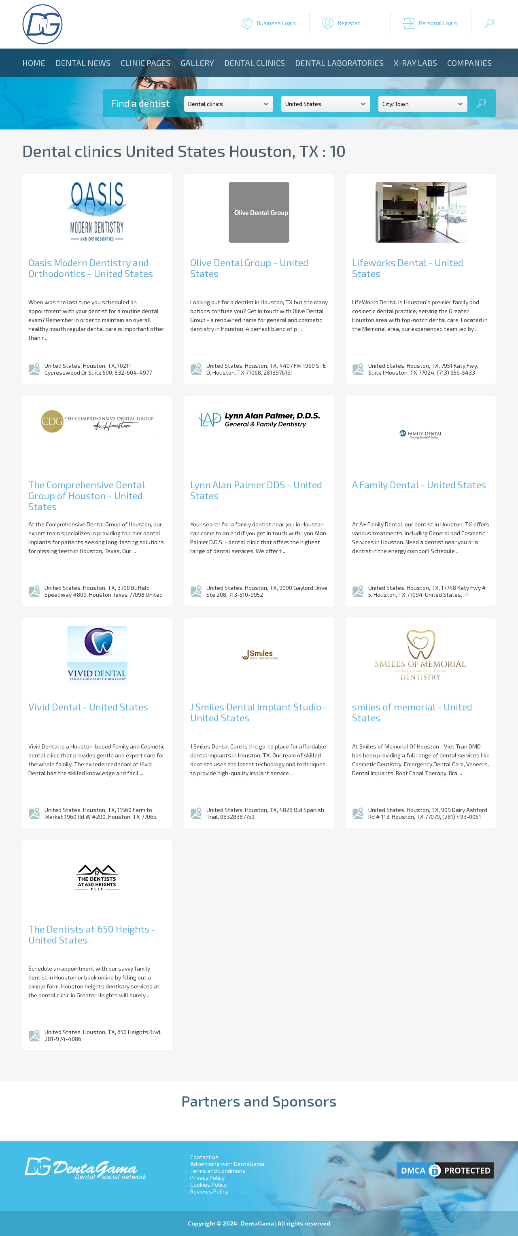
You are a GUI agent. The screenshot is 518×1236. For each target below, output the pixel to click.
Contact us (204, 1156)
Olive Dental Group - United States (249, 268)
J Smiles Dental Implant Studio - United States (259, 712)
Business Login (276, 22)
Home (33, 63)
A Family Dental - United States (419, 484)
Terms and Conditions (218, 1170)
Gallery (197, 63)
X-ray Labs (415, 63)
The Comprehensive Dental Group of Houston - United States (86, 495)
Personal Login (438, 22)
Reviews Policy (209, 1191)
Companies (469, 63)
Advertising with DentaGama (227, 1163)
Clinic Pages (145, 63)
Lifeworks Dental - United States (407, 268)
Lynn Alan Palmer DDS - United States (256, 490)
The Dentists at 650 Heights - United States (92, 934)
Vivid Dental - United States (88, 706)
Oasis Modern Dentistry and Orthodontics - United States (90, 268)
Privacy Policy (207, 1177)
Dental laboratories (339, 63)
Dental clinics (254, 63)
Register (349, 22)
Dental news (82, 63)
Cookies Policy (208, 1184)
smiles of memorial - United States (412, 712)
